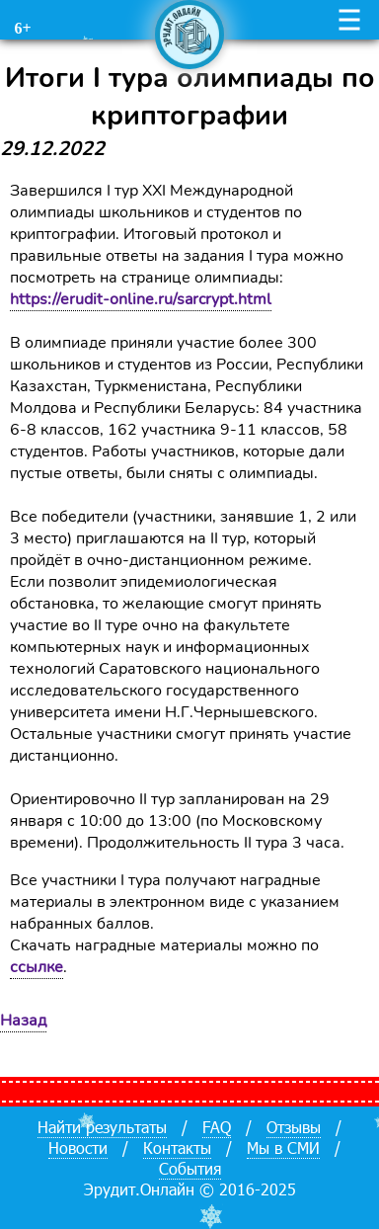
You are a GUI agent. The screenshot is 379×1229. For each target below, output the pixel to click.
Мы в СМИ (283, 1147)
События (190, 1168)
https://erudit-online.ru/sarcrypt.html (140, 299)
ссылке (36, 967)
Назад (23, 1020)
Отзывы (293, 1126)
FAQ (216, 1126)
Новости (78, 1147)
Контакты (177, 1147)
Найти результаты (102, 1126)
